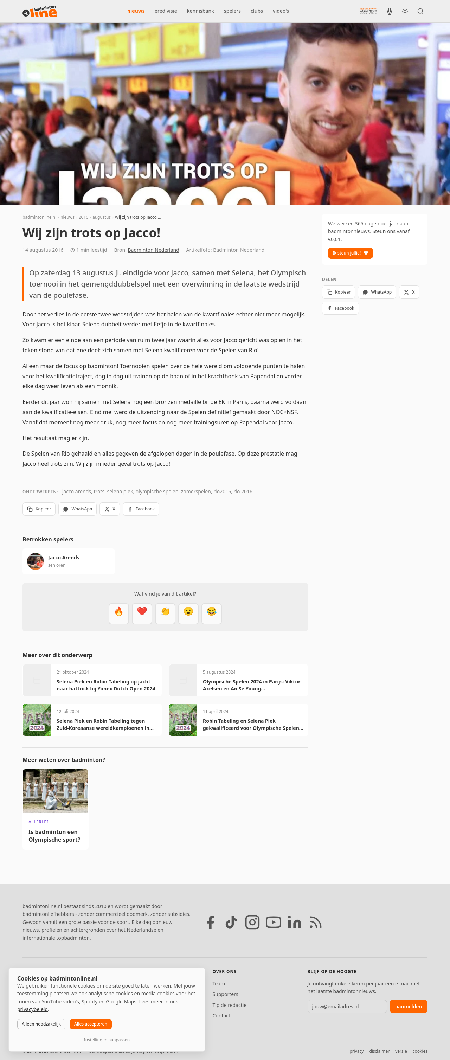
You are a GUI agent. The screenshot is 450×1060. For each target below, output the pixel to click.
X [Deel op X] (109, 509)
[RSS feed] (315, 922)
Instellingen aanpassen (107, 1040)
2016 (83, 217)
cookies (420, 1051)
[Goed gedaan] (165, 613)
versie (401, 1051)
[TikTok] (231, 922)
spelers (232, 10)
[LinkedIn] (294, 922)
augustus (101, 217)
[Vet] (119, 613)
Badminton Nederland (153, 249)
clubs (257, 10)
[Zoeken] (420, 11)
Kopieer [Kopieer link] (39, 509)
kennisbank (200, 10)
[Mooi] (142, 613)
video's (281, 10)
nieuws (136, 10)
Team (218, 983)
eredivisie (166, 10)
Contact (221, 1015)
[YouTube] (273, 922)
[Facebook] (210, 922)
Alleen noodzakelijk (41, 1024)
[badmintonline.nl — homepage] (39, 11)
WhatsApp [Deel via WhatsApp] (77, 509)
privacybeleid (32, 1009)
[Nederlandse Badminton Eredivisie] (368, 11)
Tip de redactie (229, 1005)
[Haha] (211, 613)
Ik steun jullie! (350, 253)
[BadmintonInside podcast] (389, 11)
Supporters (225, 994)
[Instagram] (252, 922)
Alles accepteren (90, 1024)
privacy (356, 1051)
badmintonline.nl (39, 217)
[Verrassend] (188, 613)
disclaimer (379, 1051)
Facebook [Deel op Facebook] (141, 509)
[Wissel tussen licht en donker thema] (405, 11)
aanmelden (409, 1006)
